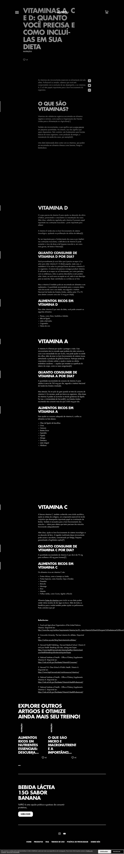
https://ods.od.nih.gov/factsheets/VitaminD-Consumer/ (57, 663)
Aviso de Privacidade (13, 852)
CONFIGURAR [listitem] (104, 851)
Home (28, 842)
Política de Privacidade (77, 842)
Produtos (38, 842)
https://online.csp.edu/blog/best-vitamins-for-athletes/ (57, 640)
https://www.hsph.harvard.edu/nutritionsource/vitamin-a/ (58, 673)
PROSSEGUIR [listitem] (116, 851)
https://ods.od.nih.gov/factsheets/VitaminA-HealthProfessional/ (60, 683)
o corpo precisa (78, 128)
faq (47, 842)
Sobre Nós (95, 842)
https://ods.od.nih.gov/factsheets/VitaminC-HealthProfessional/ (60, 693)
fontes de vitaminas (52, 601)
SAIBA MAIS (25, 815)
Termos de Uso (58, 842)
